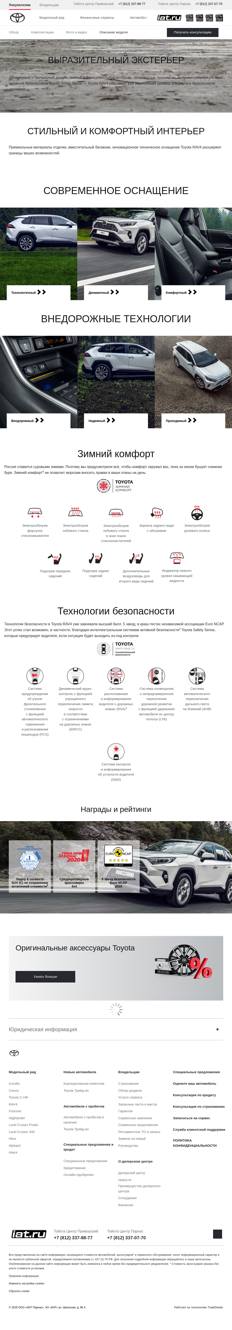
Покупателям (20, 5)
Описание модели (114, 32)
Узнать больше (45, 976)
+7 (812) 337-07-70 (208, 4)
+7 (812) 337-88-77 (131, 4)
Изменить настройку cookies (26, 1283)
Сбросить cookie (19, 1291)
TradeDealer (215, 1307)
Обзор (14, 32)
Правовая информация (24, 1276)
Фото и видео (76, 32)
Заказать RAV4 (192, 32)
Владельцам (49, 5)
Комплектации (42, 32)
